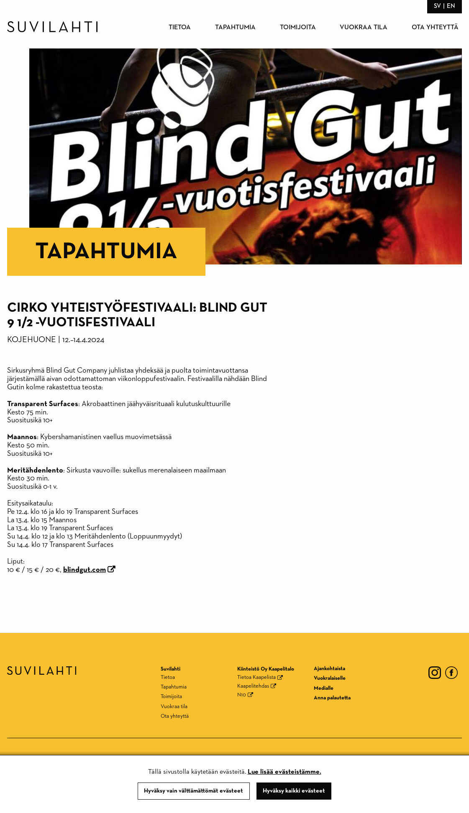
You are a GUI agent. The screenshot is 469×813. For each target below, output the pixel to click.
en (451, 6)
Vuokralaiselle (330, 678)
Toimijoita (298, 27)
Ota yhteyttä (435, 27)
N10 (241, 695)
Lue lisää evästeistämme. (284, 772)
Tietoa (180, 27)
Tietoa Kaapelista (256, 677)
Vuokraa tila (363, 27)
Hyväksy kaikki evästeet (294, 791)
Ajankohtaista (329, 668)
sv (437, 6)
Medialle (323, 688)
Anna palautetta (332, 698)
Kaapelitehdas (253, 686)
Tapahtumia (235, 27)
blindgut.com (84, 570)
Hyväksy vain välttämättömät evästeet (193, 791)
